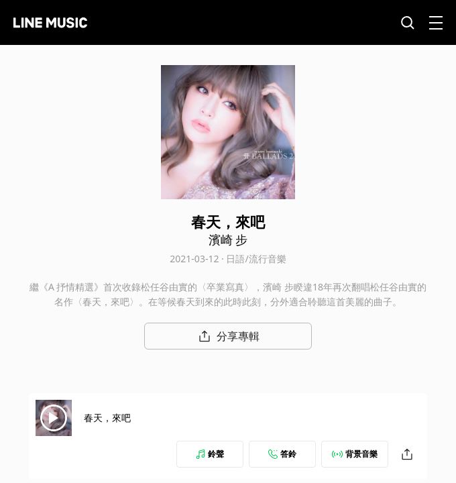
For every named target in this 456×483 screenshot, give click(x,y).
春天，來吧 (107, 417)
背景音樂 (355, 454)
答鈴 (282, 454)
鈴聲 (210, 454)
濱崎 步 (228, 239)
